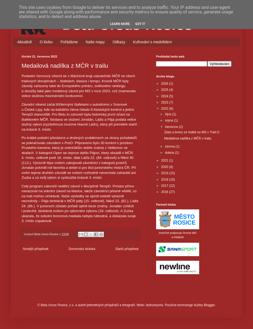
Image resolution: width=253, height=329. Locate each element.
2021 (165, 160)
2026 (165, 83)
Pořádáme (69, 42)
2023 (165, 102)
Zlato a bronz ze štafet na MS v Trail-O (191, 132)
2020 (165, 167)
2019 (165, 173)
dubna (170, 153)
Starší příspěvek (127, 249)
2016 (165, 192)
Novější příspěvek (35, 249)
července (172, 127)
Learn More (120, 24)
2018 (165, 179)
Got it (140, 24)
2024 (165, 96)
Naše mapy (95, 42)
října (168, 114)
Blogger (209, 305)
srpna (169, 120)
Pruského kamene (36, 148)
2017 (165, 186)
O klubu (46, 42)
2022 (165, 108)
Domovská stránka (82, 249)
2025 (165, 90)
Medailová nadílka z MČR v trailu (187, 138)
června (170, 146)
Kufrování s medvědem (152, 42)
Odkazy (119, 42)
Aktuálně (24, 42)
